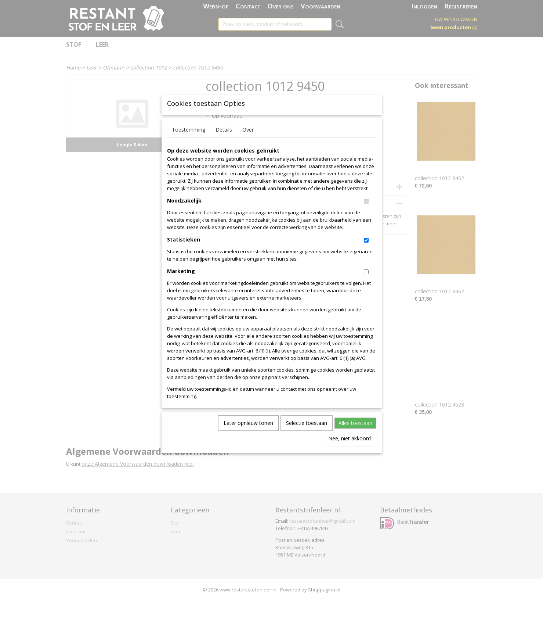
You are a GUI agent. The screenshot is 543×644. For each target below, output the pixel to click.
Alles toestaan (355, 435)
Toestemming (188, 141)
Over (248, 141)
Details (224, 141)
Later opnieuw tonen (248, 435)
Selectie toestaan (306, 435)
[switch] (366, 213)
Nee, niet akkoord (349, 450)
